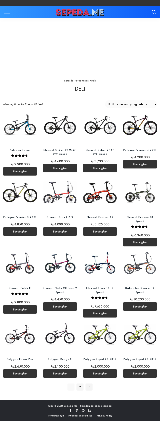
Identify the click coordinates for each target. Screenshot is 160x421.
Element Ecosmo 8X (100, 217)
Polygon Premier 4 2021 (140, 150)
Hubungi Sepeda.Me (80, 415)
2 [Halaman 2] (80, 387)
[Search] (153, 12)
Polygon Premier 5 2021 (20, 217)
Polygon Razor (20, 150)
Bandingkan (20, 171)
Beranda (69, 80)
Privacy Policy (104, 415)
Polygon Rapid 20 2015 (100, 359)
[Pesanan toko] (131, 104)
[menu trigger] (9, 12)
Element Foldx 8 (20, 288)
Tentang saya (56, 415)
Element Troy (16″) (60, 217)
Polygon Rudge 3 (60, 359)
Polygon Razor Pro (20, 359)
